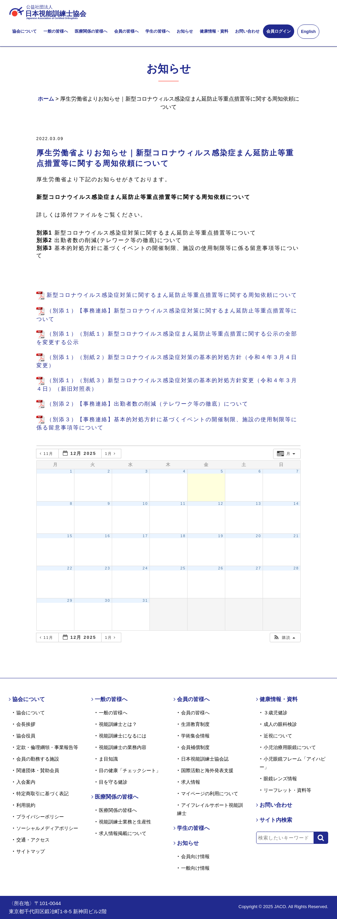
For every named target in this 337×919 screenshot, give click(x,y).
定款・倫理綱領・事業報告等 (47, 747)
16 (107, 536)
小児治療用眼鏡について (290, 747)
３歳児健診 (275, 712)
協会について (24, 31)
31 (145, 600)
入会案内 (25, 782)
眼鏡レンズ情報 (280, 778)
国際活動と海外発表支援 (207, 770)
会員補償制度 (195, 747)
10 (145, 503)
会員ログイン (278, 31)
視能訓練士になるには (122, 735)
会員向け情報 (195, 856)
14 (296, 503)
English (308, 31)
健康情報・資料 (214, 31)
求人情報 (190, 782)
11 (183, 503)
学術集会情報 (195, 735)
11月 (47, 454)
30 (107, 600)
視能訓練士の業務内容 (122, 747)
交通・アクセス (33, 840)
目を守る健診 (113, 782)
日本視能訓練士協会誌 (205, 759)
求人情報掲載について (122, 833)
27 (258, 568)
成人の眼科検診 (280, 724)
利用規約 (25, 805)
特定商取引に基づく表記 (42, 793)
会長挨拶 (25, 724)
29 (70, 600)
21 (296, 536)
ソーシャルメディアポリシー (47, 828)
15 (70, 536)
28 (296, 568)
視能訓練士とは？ (118, 724)
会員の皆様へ (126, 31)
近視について (278, 735)
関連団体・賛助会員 (37, 770)
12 (221, 503)
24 (145, 568)
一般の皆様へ (55, 31)
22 (70, 568)
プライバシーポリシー (40, 816)
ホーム (46, 99)
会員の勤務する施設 (37, 759)
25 (183, 568)
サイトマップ (30, 851)
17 (145, 536)
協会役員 (25, 735)
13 (258, 503)
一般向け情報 (195, 868)
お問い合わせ (247, 31)
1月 (111, 454)
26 (221, 568)
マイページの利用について (209, 793)
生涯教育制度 (195, 724)
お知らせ (185, 31)
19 (221, 536)
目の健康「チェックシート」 (130, 770)
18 (183, 536)
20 (258, 536)
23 (107, 568)
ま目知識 (108, 759)
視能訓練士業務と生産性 (125, 821)
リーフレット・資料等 (287, 790)
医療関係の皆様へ (91, 31)
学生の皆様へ (157, 31)
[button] (284, 637)
